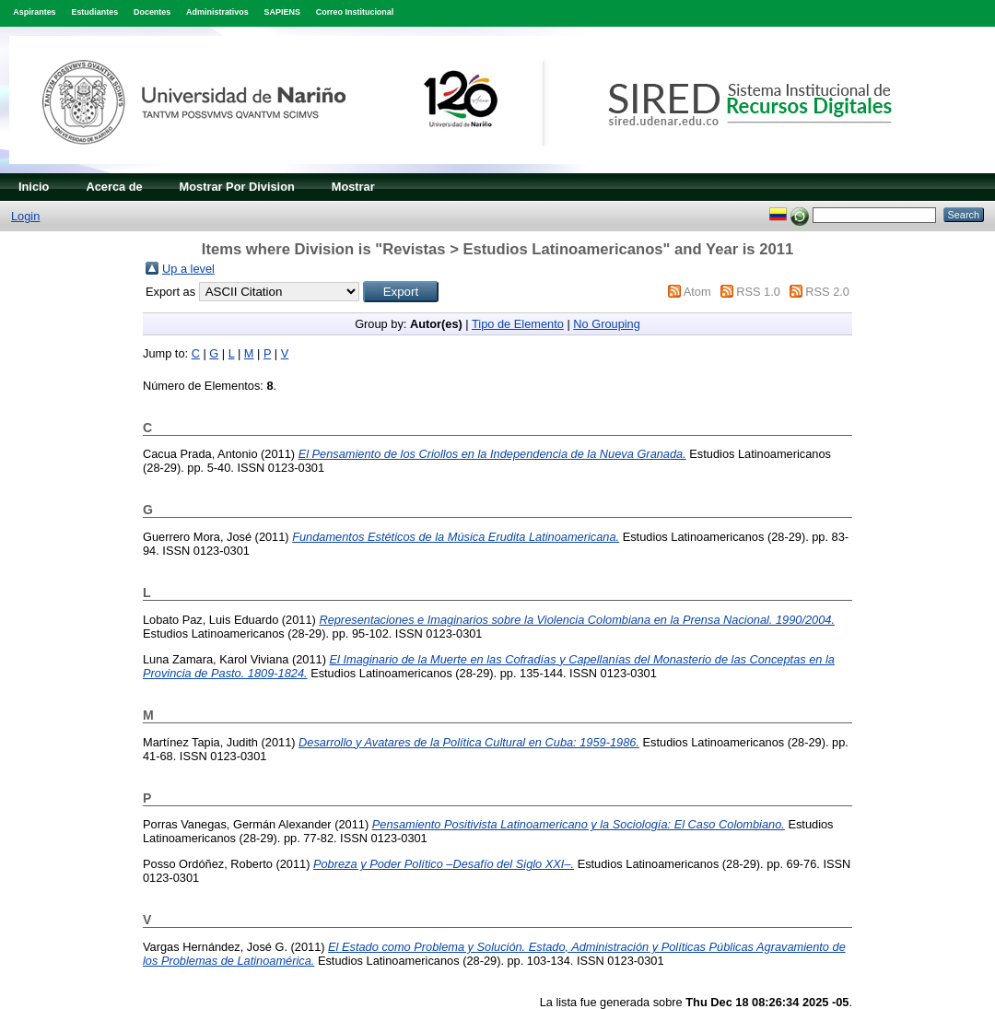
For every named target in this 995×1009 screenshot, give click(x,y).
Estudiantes (94, 12)
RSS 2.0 (827, 292)
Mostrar (353, 187)
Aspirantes (34, 12)
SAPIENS (282, 12)
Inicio (33, 187)
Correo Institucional (355, 12)
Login (25, 216)
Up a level (188, 269)
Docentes (152, 12)
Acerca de (114, 187)
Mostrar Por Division (237, 187)
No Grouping (606, 324)
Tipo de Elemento (518, 324)
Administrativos (217, 12)
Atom (697, 292)
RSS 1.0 (758, 292)
